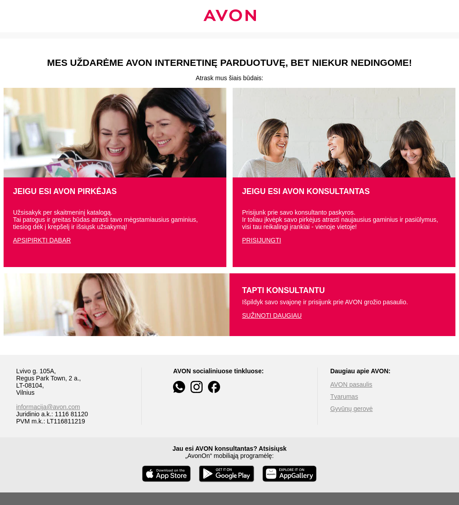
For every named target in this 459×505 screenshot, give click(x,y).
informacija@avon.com (48, 406)
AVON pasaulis (351, 384)
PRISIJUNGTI (261, 240)
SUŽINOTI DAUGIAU (272, 315)
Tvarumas (344, 396)
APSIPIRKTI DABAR (42, 240)
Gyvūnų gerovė (351, 408)
